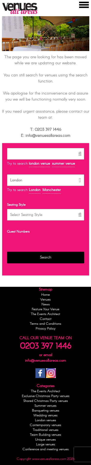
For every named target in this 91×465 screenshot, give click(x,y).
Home (45, 294)
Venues (45, 299)
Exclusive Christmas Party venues (45, 396)
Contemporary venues (45, 425)
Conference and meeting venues (46, 449)
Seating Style (16, 204)
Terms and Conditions (45, 323)
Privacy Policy (46, 328)
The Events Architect (45, 314)
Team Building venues (45, 434)
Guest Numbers (18, 231)
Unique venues (45, 439)
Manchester (51, 190)
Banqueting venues (45, 410)
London (35, 190)
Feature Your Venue (45, 309)
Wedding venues (45, 415)
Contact (45, 319)
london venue (39, 163)
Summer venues (45, 405)
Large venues (45, 444)
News (45, 304)
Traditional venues (45, 430)
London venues (45, 420)
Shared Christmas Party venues (45, 401)
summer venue (63, 163)
